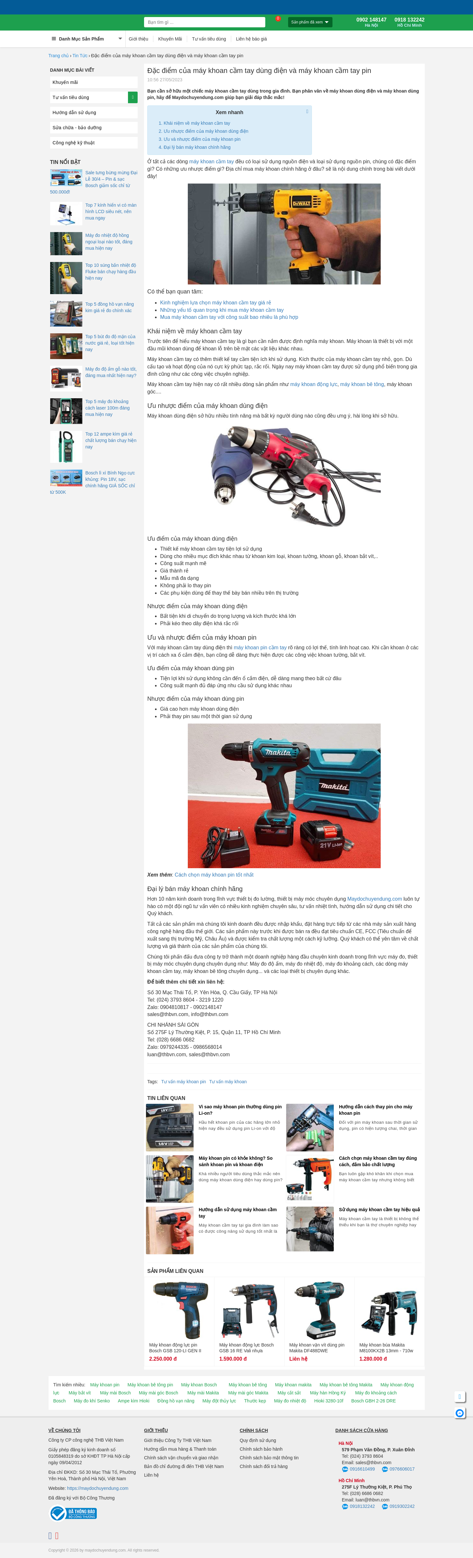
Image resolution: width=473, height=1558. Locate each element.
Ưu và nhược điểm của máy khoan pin (202, 139)
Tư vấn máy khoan (228, 1081)
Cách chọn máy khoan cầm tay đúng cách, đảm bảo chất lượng (378, 1161)
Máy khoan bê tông (248, 1384)
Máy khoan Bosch (199, 1384)
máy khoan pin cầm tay (260, 647)
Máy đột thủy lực (219, 1400)
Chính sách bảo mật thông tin (269, 1457)
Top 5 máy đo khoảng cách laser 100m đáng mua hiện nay (108, 408)
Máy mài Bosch (115, 1392)
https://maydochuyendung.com (98, 1488)
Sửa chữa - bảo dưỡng (77, 127)
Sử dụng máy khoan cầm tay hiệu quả (379, 1209)
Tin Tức (79, 55)
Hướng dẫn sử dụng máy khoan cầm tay (238, 1213)
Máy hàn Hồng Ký (328, 1392)
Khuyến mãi (65, 82)
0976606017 (398, 1469)
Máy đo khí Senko (92, 1400)
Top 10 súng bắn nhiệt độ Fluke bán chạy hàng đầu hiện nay (111, 272)
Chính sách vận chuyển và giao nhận (181, 1457)
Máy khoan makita (293, 1384)
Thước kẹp (255, 1400)
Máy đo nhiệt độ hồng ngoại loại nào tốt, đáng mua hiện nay (109, 242)
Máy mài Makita (203, 1392)
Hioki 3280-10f (328, 1400)
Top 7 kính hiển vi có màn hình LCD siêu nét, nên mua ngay (111, 212)
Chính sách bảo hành (261, 1449)
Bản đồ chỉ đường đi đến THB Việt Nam (184, 1466)
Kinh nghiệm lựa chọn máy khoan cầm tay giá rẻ (215, 302)
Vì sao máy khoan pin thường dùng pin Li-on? (240, 1110)
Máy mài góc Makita (248, 1392)
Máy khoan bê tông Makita (346, 1384)
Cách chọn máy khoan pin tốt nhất (214, 875)
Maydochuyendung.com (374, 899)
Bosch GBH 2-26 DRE (373, 1400)
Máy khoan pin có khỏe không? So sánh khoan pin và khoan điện (236, 1161)
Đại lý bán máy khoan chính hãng (197, 147)
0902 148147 (372, 22)
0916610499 (358, 1469)
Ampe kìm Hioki (133, 1400)
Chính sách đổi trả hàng (264, 1466)
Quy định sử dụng (258, 1440)
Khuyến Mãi (170, 38)
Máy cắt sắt (289, 1392)
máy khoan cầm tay (211, 161)
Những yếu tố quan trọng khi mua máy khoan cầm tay (222, 310)
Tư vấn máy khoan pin (183, 1081)
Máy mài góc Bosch (158, 1392)
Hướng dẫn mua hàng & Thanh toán (180, 1449)
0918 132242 (409, 22)
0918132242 (358, 1507)
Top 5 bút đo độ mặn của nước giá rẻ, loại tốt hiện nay (111, 343)
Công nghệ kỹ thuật (74, 142)
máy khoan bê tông (362, 384)
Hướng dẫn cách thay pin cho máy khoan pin (375, 1110)
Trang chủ (59, 55)
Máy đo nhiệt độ (290, 1400)
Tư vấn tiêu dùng (209, 38)
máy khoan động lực (313, 384)
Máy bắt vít (80, 1392)
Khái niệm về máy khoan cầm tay (197, 123)
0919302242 (398, 1507)
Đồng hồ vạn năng (176, 1400)
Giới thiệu (139, 38)
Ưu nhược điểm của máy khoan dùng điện (206, 131)
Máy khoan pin (105, 1384)
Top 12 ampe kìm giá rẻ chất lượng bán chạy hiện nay (111, 440)
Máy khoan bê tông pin (150, 1384)
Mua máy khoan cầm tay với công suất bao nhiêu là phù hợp (229, 317)
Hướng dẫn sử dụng (74, 112)
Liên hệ (151, 1475)
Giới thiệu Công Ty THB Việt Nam (177, 1440)
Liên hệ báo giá (251, 38)
